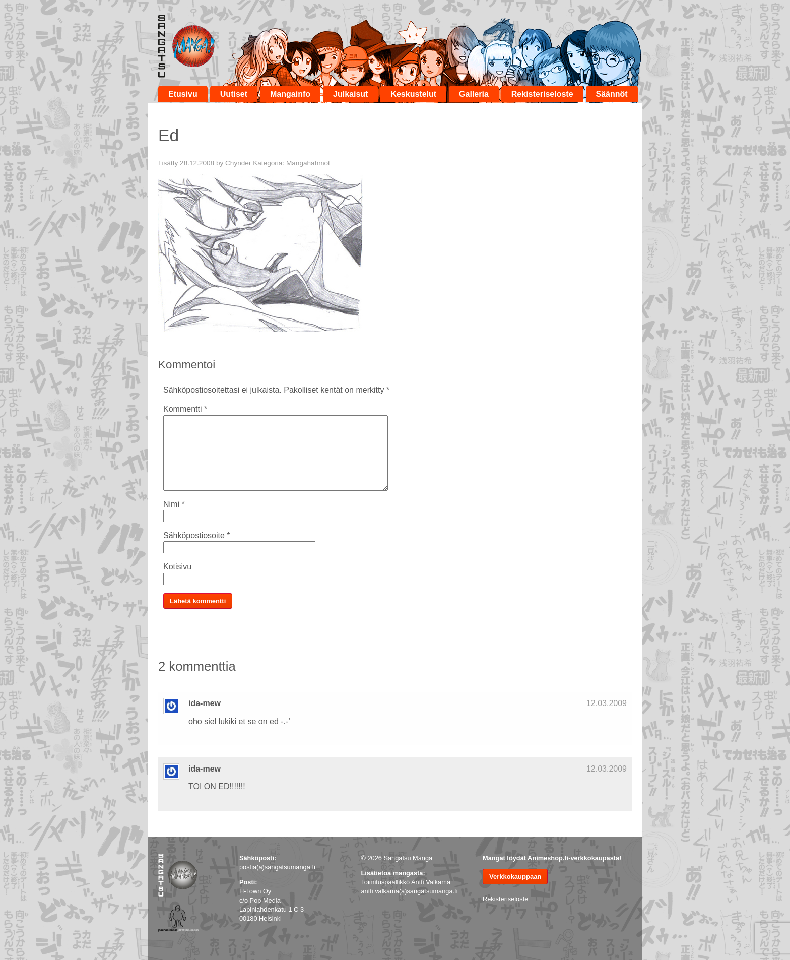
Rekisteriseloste (542, 94)
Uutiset (233, 94)
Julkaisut (350, 94)
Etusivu (183, 94)
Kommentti (185, 409)
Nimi (174, 504)
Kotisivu (177, 566)
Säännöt (612, 94)
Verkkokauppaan (515, 876)
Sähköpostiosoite (196, 535)
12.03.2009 (606, 703)
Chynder (238, 163)
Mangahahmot (308, 163)
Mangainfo (290, 94)
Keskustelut (413, 94)
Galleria (474, 94)
